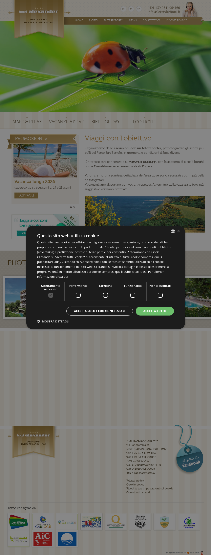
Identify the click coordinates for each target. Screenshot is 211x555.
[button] (53, 321)
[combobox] (173, 231)
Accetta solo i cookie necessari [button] (99, 311)
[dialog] (105, 277)
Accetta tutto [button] (154, 311)
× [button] (178, 231)
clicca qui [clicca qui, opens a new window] (61, 276)
